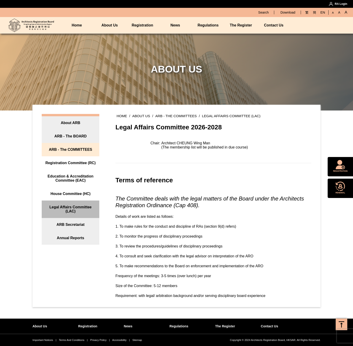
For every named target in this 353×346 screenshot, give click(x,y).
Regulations (207, 25)
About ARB (70, 123)
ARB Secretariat (70, 225)
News (175, 25)
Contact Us (273, 25)
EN (323, 12)
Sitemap (137, 340)
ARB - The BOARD (70, 136)
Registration (142, 25)
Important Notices (42, 340)
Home (77, 25)
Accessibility (119, 340)
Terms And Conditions (71, 340)
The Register (241, 25)
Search (263, 12)
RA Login (341, 4)
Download (287, 12)
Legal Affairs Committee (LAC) (71, 209)
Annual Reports (70, 238)
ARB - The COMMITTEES (70, 149)
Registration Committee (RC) (70, 163)
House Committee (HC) (70, 194)
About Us (109, 25)
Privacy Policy (98, 340)
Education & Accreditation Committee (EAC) (71, 178)
